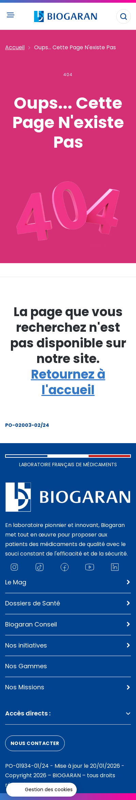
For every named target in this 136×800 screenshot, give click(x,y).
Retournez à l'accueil (68, 382)
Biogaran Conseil (31, 624)
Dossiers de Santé (32, 603)
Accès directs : (68, 713)
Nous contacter (35, 743)
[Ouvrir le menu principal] (10, 15)
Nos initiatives (26, 645)
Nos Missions (24, 687)
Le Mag (15, 582)
